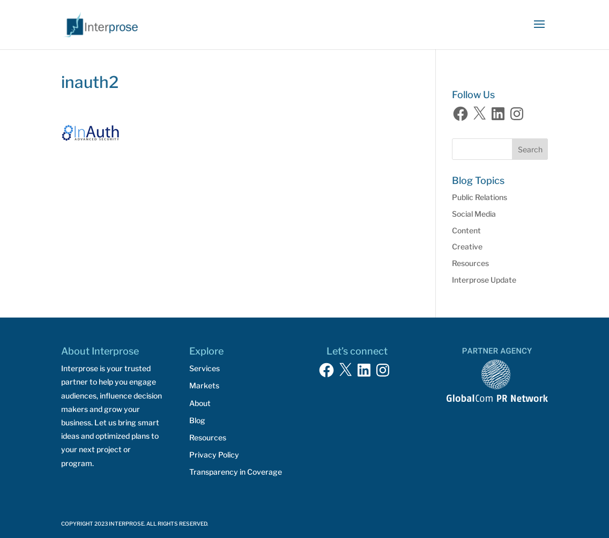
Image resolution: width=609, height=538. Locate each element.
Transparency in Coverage (235, 471)
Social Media (474, 213)
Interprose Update (484, 279)
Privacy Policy (214, 454)
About (200, 403)
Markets (204, 385)
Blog (197, 420)
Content (466, 230)
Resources (470, 263)
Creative (467, 246)
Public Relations (479, 197)
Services (204, 368)
